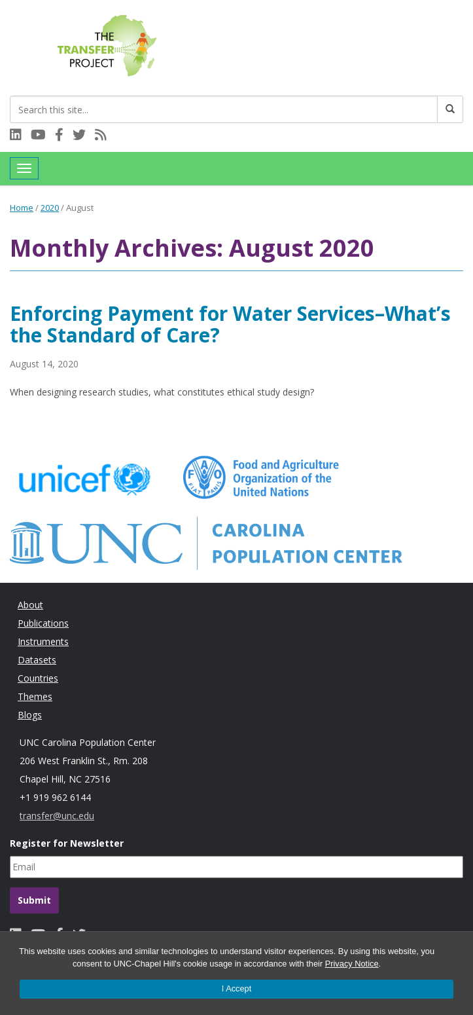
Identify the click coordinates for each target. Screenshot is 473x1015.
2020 (50, 207)
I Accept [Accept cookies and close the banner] (237, 988)
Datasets (37, 660)
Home (21, 207)
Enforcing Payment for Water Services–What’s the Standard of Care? (230, 324)
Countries (38, 678)
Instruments (43, 641)
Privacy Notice (352, 964)
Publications (43, 623)
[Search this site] (224, 109)
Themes (35, 696)
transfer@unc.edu (57, 815)
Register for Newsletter (67, 843)
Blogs (30, 715)
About (30, 605)
